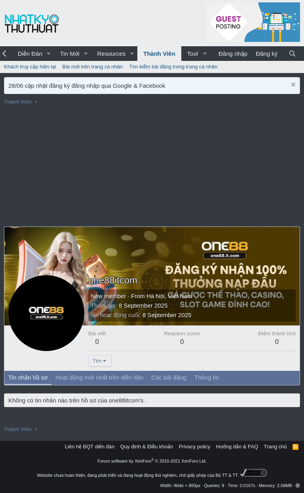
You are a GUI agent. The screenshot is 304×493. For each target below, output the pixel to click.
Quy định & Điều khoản (146, 447)
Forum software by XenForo (152, 461)
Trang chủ (275, 447)
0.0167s (247, 485)
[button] (48, 53)
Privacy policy (194, 447)
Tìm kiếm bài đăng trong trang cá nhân (173, 67)
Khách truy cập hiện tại (30, 67)
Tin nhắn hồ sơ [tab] (28, 377)
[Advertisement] (152, 167)
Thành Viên (159, 53)
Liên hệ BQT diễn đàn (90, 447)
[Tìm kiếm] (292, 53)
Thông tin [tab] (206, 377)
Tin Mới (70, 53)
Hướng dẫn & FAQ (237, 447)
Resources (111, 53)
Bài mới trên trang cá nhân (93, 67)
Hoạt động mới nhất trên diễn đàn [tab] (99, 377)
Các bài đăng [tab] (168, 377)
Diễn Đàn (30, 53)
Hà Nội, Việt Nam (169, 296)
